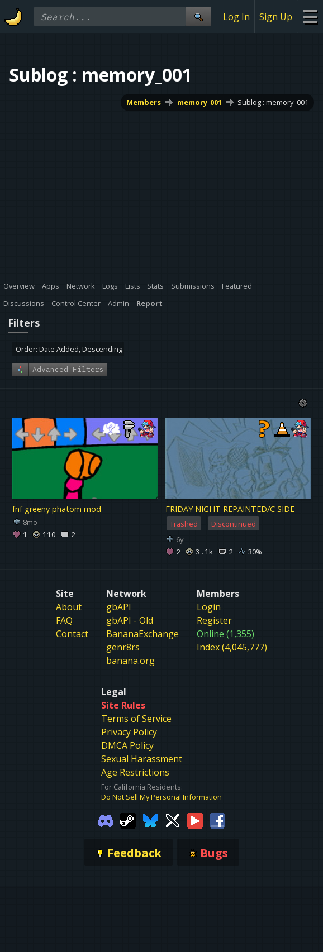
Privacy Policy (129, 732)
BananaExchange (142, 634)
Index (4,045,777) (232, 647)
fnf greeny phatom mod (56, 509)
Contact (72, 634)
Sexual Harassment (141, 759)
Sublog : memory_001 (273, 102)
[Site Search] (198, 16)
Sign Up (275, 17)
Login (209, 607)
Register (214, 620)
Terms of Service (136, 718)
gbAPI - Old (129, 620)
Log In (236, 17)
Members (143, 102)
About (69, 607)
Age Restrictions (135, 772)
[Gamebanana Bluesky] (150, 820)
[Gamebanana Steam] (128, 820)
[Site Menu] (310, 16)
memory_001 (199, 102)
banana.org (130, 660)
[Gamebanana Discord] (106, 820)
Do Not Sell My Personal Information (161, 797)
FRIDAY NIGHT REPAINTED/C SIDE (229, 509)
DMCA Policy (127, 745)
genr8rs (123, 647)
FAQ (64, 620)
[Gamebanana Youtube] (195, 820)
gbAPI (118, 607)
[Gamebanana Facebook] (217, 820)
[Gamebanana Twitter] (173, 820)
